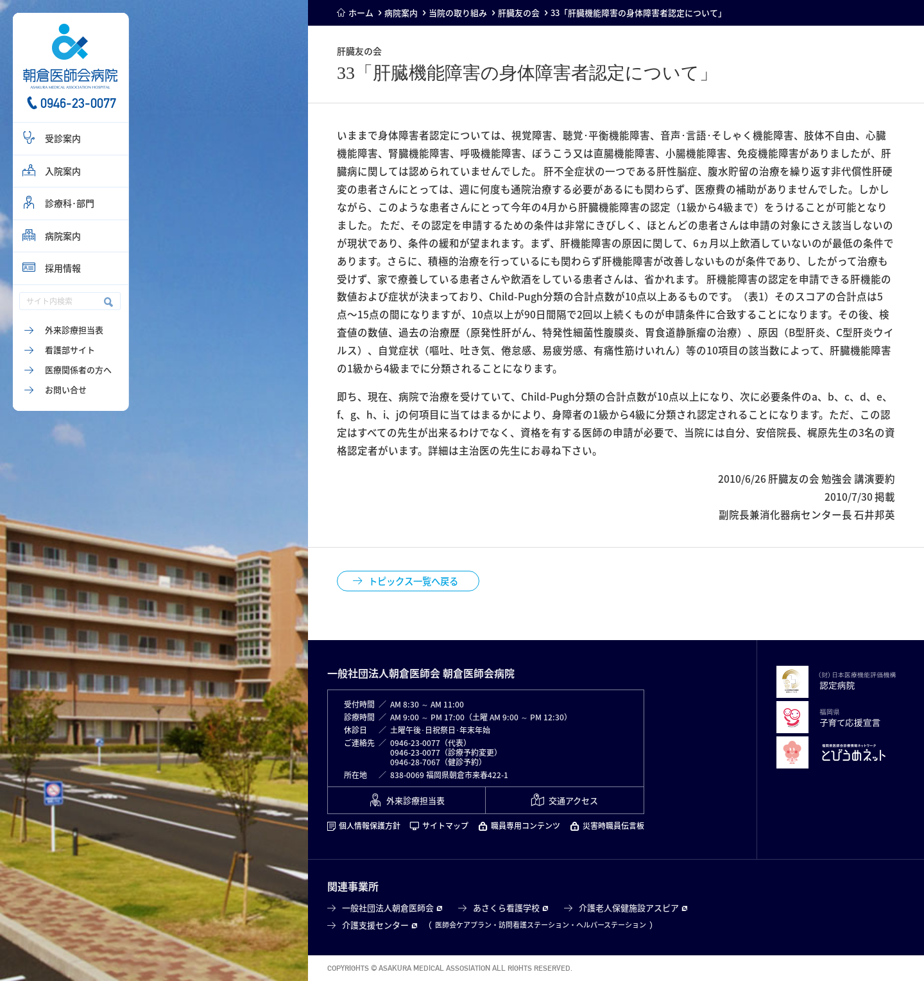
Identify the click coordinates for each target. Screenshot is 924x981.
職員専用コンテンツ (525, 825)
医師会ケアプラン (463, 924)
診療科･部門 (69, 202)
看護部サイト (70, 349)
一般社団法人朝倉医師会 (388, 907)
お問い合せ (66, 389)
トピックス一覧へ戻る (413, 581)
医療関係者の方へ (78, 369)
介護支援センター (375, 925)
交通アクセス (573, 800)
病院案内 (63, 235)
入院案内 (63, 170)
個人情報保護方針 (369, 825)
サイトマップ (445, 825)
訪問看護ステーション (534, 924)
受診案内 (63, 138)
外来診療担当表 (74, 330)
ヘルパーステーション (611, 924)
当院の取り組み (458, 12)
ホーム (360, 12)
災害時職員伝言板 (613, 825)
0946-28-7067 (415, 762)
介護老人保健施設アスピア (629, 907)
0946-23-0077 (78, 103)
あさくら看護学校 (506, 907)
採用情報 (63, 267)
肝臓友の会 (519, 12)
